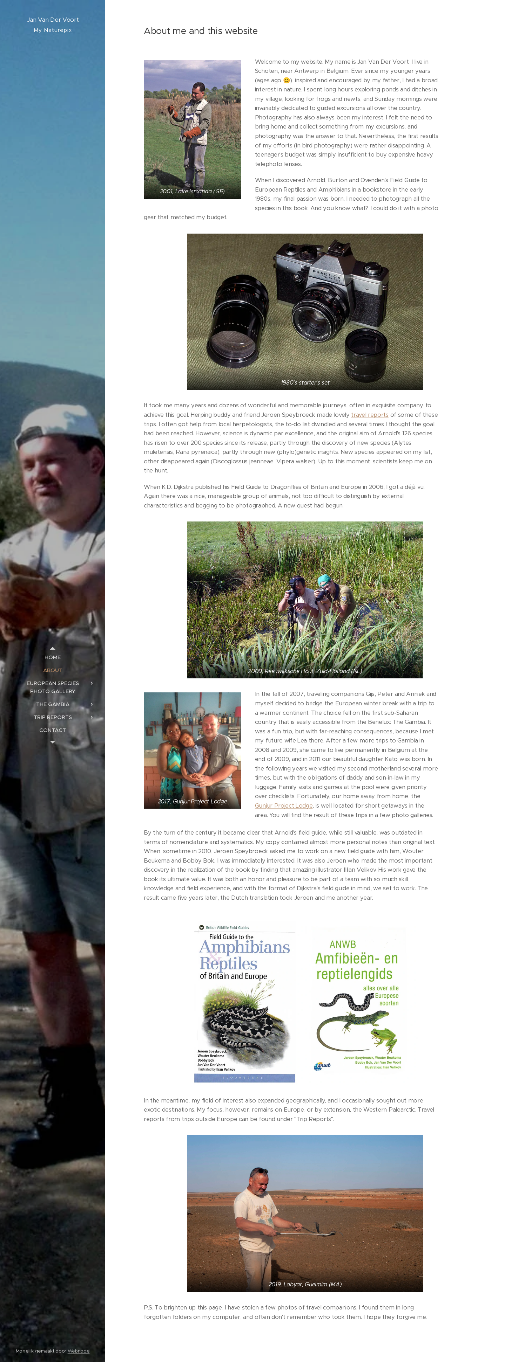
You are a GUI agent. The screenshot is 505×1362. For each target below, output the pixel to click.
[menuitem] (52, 657)
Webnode (79, 1351)
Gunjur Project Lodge (284, 805)
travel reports (370, 415)
